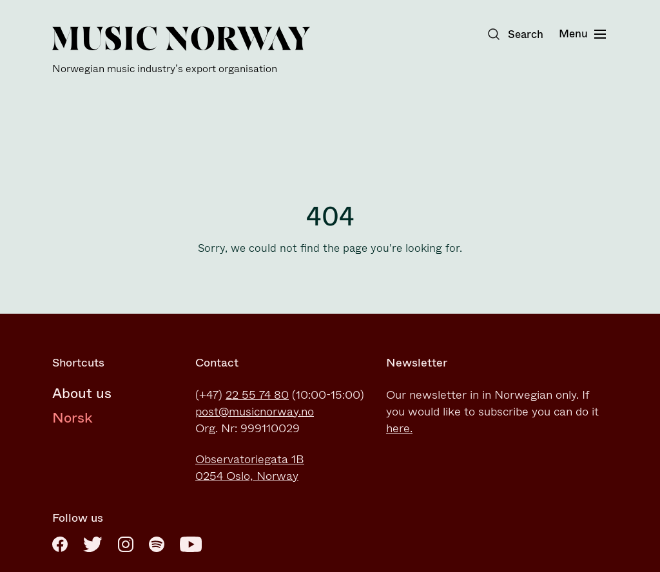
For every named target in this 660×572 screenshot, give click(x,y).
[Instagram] (125, 544)
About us (82, 393)
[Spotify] (156, 544)
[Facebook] (60, 544)
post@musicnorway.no (254, 411)
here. (399, 428)
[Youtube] (191, 544)
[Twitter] (92, 544)
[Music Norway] (181, 50)
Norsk (72, 418)
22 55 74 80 (257, 394)
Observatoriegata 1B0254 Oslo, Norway (249, 467)
